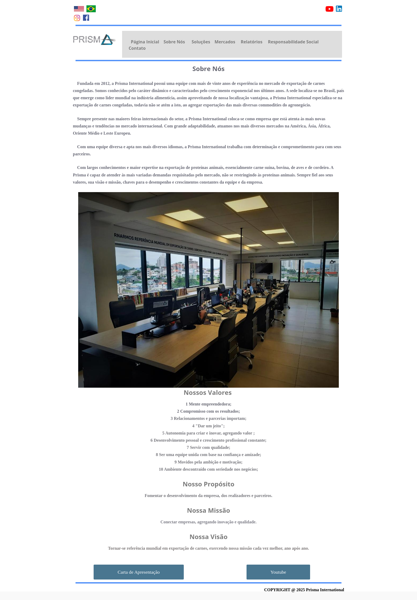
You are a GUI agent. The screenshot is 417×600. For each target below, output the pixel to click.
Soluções (200, 42)
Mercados (225, 42)
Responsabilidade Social (293, 42)
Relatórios (251, 42)
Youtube (278, 572)
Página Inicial (145, 42)
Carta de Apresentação (139, 572)
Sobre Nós (174, 42)
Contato (137, 48)
